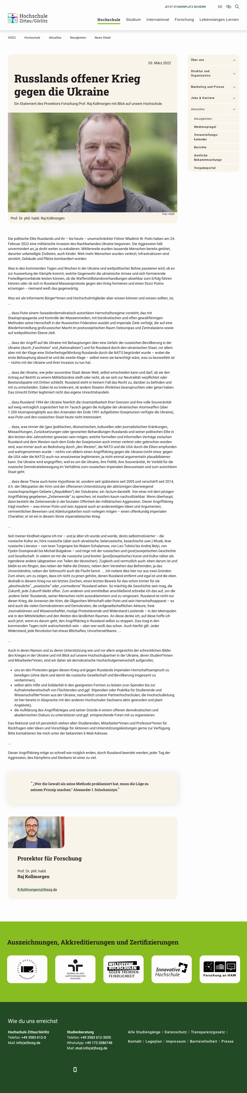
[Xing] (33, 1069)
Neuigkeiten (203, 118)
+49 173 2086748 (98, 1043)
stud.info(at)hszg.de (91, 1048)
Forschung (184, 19)
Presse (227, 1041)
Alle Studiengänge (144, 1032)
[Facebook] (11, 1069)
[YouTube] (44, 1069)
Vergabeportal (205, 168)
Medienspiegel (205, 127)
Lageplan (154, 1041)
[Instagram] (54, 1069)
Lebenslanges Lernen (219, 19)
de (220, 7)
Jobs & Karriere (203, 98)
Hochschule (108, 19)
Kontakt (135, 1041)
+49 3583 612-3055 (95, 1037)
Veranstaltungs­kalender (206, 137)
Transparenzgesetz (208, 1032)
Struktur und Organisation (201, 73)
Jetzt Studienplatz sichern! (185, 6)
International (158, 19)
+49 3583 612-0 (33, 1037)
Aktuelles (198, 109)
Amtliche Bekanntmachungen (208, 158)
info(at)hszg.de (28, 1043)
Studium (133, 19)
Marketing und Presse (207, 87)
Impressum (176, 1041)
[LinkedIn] (22, 1069)
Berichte (200, 147)
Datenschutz (176, 1032)
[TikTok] (65, 1069)
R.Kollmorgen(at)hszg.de (37, 889)
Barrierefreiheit (203, 1041)
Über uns (197, 60)
